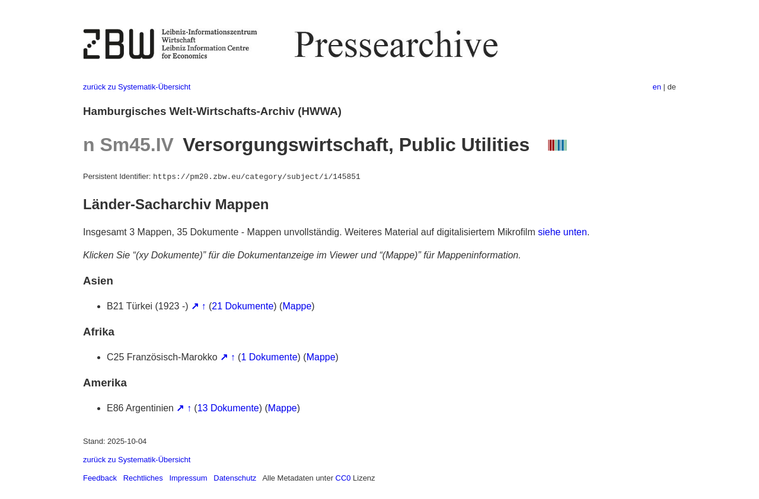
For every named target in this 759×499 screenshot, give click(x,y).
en (657, 86)
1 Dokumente (269, 357)
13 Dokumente (228, 408)
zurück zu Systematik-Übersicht (136, 86)
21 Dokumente (242, 306)
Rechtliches (143, 478)
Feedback (100, 478)
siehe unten (562, 232)
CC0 (343, 478)
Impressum (188, 478)
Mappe (296, 306)
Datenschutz (234, 478)
